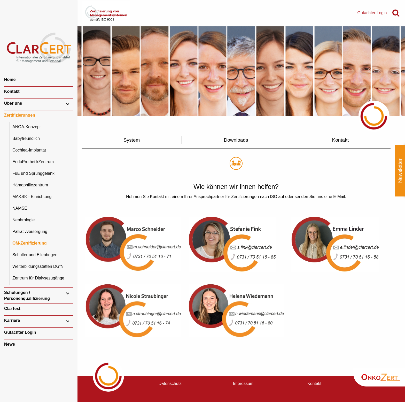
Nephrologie (23, 220)
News (9, 344)
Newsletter (400, 170)
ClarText (12, 308)
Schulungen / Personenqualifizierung (27, 295)
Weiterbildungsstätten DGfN (38, 266)
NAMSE (19, 208)
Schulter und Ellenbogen (34, 255)
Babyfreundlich (26, 138)
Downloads (236, 140)
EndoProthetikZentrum (33, 162)
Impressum (243, 383)
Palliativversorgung (29, 231)
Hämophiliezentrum (30, 185)
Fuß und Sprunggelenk (33, 173)
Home (9, 79)
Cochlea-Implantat (29, 150)
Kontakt (12, 91)
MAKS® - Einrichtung (31, 196)
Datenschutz (170, 383)
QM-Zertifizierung (29, 243)
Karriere (12, 320)
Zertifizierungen (19, 115)
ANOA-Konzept (26, 127)
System (131, 140)
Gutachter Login (20, 332)
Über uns (13, 103)
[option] (241, 71)
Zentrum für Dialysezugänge (38, 278)
